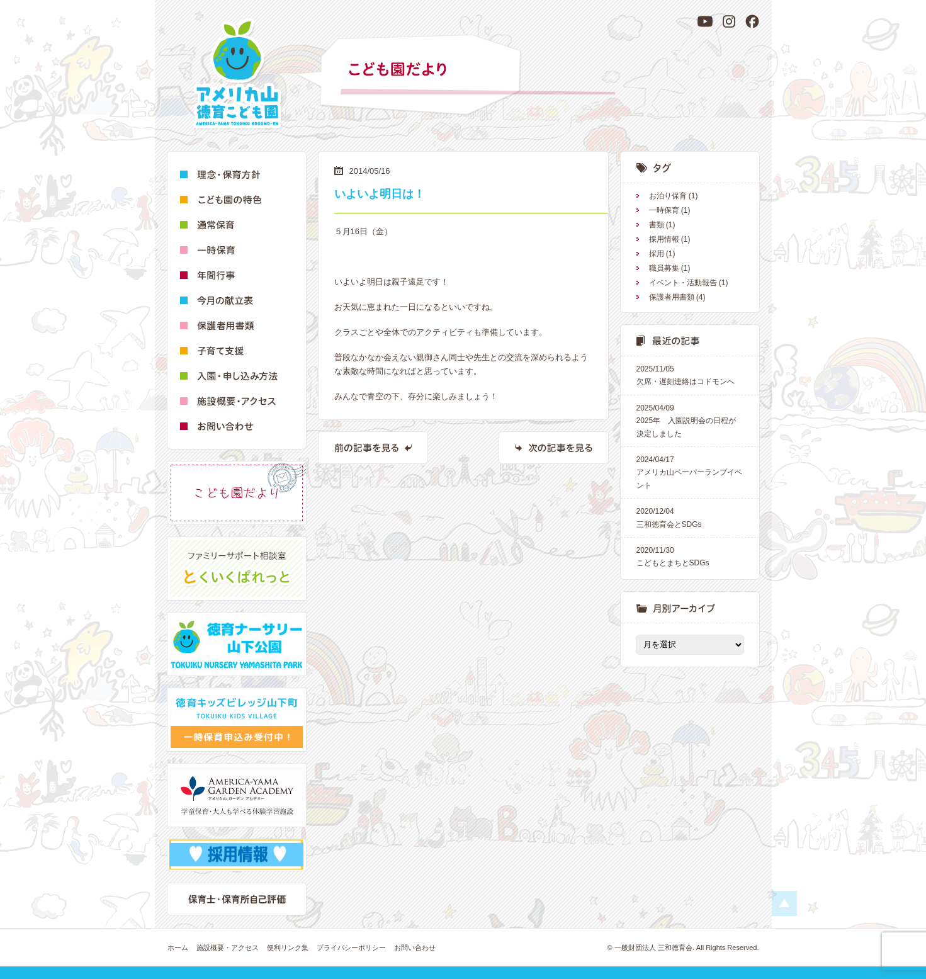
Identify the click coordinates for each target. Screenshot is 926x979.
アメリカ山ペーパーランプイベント (689, 471)
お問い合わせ (415, 947)
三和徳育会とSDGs (689, 516)
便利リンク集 (287, 947)
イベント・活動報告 (683, 282)
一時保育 (664, 210)
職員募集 (664, 268)
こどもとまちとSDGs (689, 555)
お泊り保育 (668, 195)
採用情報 (664, 239)
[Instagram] (729, 21)
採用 (656, 253)
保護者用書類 (671, 297)
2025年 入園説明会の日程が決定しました (689, 420)
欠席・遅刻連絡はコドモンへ (689, 374)
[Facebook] (752, 21)
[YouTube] (705, 21)
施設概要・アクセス (227, 947)
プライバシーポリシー (351, 947)
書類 (656, 224)
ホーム (177, 947)
